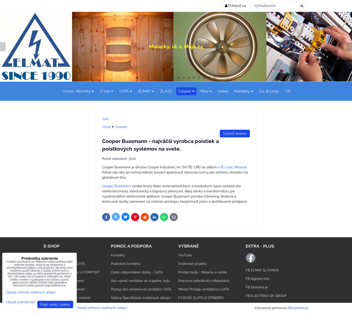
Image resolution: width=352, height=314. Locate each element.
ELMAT (146, 91)
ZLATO (166, 91)
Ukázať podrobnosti (20, 302)
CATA (125, 91)
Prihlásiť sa (235, 6)
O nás (107, 91)
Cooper (186, 91)
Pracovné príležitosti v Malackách (203, 281)
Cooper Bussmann (116, 186)
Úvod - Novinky (78, 91)
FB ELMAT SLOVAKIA (262, 270)
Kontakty (243, 91)
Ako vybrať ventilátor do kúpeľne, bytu (140, 281)
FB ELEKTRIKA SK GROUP (266, 296)
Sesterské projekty (192, 264)
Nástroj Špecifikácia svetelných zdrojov (141, 298)
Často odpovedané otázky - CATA (137, 272)
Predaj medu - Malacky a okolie (202, 272)
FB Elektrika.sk (257, 287)
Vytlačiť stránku (235, 134)
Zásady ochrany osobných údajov (101, 308)
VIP (288, 91)
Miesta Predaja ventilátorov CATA (203, 289)
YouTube (185, 255)
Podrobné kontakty (126, 264)
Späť (105, 119)
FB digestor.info (258, 279)
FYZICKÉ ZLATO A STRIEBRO (201, 298)
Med (206, 91)
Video (223, 91)
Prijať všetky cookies (55, 304)
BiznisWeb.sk (298, 308)
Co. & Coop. (269, 91)
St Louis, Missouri (233, 167)
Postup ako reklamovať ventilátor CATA (141, 289)
